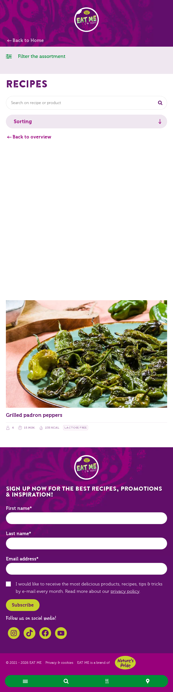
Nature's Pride (125, 662)
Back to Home (28, 40)
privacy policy (125, 591)
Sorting (23, 121)
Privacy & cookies (59, 663)
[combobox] (86, 103)
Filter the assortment (35, 56)
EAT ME (86, 19)
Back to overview (32, 137)
